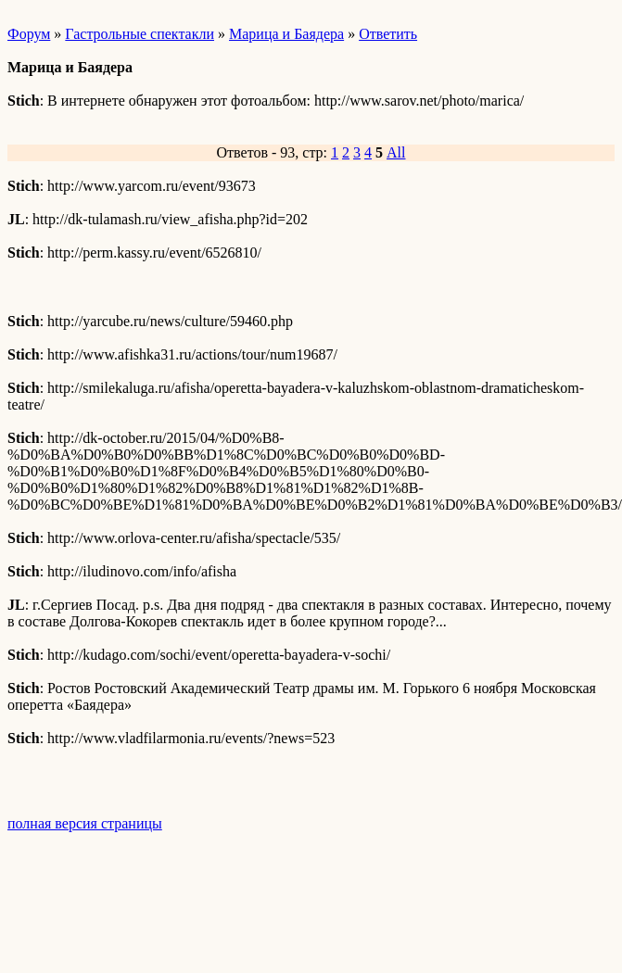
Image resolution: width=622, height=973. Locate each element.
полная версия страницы (84, 823)
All (396, 152)
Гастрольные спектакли (139, 34)
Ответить (388, 34)
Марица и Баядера (286, 34)
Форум (28, 34)
